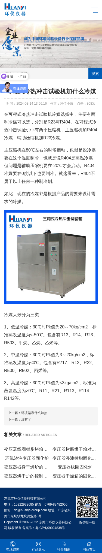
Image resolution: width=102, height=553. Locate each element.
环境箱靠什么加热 (34, 413)
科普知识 (64, 546)
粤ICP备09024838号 (50, 528)
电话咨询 (13, 546)
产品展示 (38, 546)
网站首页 (89, 546)
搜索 (95, 73)
